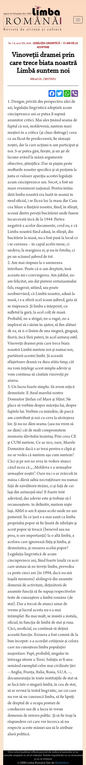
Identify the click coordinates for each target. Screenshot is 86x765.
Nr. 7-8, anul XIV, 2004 (19, 43)
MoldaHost (62, 763)
